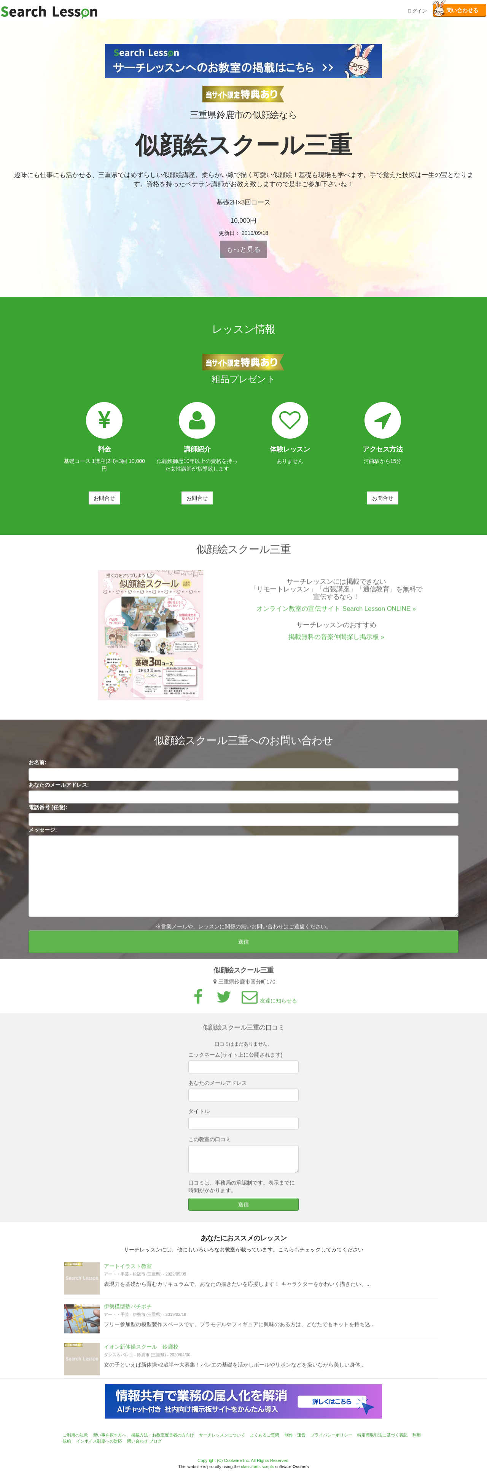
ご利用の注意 (75, 1435)
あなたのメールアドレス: (59, 790)
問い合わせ (137, 1441)
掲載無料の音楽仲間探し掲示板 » (336, 642)
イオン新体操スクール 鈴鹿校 (141, 1352)
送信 (243, 947)
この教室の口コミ (209, 1145)
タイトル (199, 1117)
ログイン (417, 10)
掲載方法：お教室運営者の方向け (162, 1435)
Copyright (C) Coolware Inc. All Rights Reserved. (243, 1460)
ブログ (155, 1441)
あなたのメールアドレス (217, 1088)
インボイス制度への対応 (99, 1441)
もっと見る (243, 249)
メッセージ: (43, 835)
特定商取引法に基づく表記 (382, 1435)
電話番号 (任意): (48, 813)
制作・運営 (295, 1435)
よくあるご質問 (264, 1435)
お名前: (37, 768)
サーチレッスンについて (222, 1435)
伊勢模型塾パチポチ (128, 1312)
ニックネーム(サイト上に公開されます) (235, 1060)
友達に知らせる (268, 1007)
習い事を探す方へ (109, 1435)
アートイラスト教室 (128, 1272)
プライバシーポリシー (331, 1435)
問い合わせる (455, 10)
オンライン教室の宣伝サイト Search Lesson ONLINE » (336, 614)
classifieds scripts (257, 1466)
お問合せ (104, 498)
